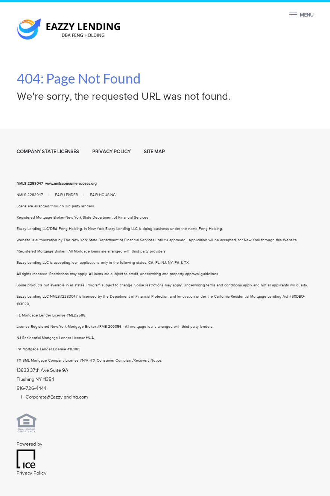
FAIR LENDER (66, 195)
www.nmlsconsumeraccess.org (71, 184)
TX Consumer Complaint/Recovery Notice (126, 360)
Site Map (154, 151)
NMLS (21, 184)
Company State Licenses (48, 151)
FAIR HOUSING (103, 195)
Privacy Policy (111, 151)
